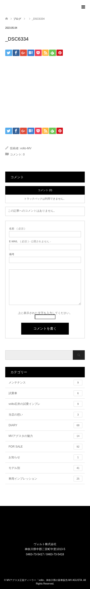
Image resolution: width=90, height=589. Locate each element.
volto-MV (25, 148)
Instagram (42, 564)
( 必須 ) (17, 228)
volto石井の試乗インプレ (45, 404)
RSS (48, 564)
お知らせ (45, 457)
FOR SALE (45, 446)
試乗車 (45, 393)
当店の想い (45, 414)
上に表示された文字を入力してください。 (45, 313)
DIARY (45, 425)
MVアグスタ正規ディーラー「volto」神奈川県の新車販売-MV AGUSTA (44, 580)
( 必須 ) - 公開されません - (30, 241)
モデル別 (45, 468)
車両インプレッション (45, 478)
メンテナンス (45, 382)
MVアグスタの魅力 (45, 436)
